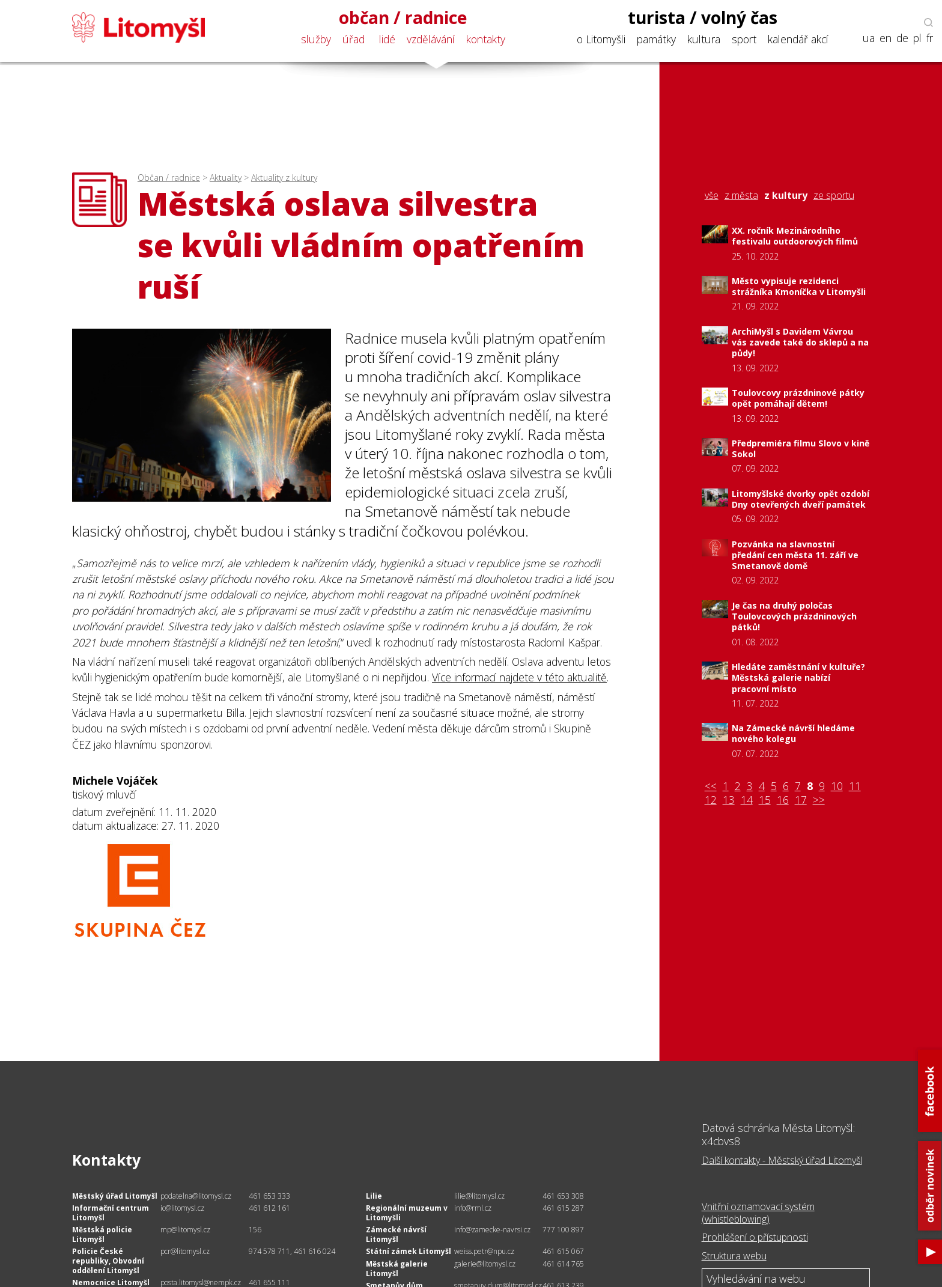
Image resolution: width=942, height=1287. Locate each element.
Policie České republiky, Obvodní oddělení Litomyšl (108, 1260)
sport (744, 39)
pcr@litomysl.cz (185, 1251)
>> (819, 800)
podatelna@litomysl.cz (195, 1196)
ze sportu (833, 195)
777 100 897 (563, 1230)
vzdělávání (431, 39)
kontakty (485, 39)
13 (729, 800)
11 (855, 786)
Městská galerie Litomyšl (397, 1269)
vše (712, 195)
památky (656, 39)
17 (801, 800)
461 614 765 (563, 1264)
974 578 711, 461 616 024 (292, 1251)
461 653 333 (269, 1196)
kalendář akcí (798, 39)
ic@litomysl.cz (182, 1208)
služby (316, 39)
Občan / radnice (169, 177)
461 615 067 (563, 1251)
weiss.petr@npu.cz (484, 1251)
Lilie (374, 1196)
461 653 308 (563, 1196)
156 (255, 1230)
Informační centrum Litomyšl (110, 1213)
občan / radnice (403, 17)
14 (747, 800)
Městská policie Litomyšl (102, 1234)
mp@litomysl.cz (185, 1230)
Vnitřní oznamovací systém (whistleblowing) (758, 1213)
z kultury (785, 195)
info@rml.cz (472, 1208)
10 (837, 786)
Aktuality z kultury (284, 177)
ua (869, 38)
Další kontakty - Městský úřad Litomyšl (782, 1160)
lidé (387, 39)
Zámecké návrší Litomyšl (396, 1234)
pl (917, 38)
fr (929, 38)
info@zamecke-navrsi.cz (492, 1230)
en (886, 38)
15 (765, 800)
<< (711, 786)
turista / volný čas (702, 17)
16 (783, 800)
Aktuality (226, 177)
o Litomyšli (601, 39)
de (902, 38)
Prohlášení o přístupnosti (755, 1237)
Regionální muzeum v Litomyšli (407, 1213)
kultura (703, 39)
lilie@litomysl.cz (479, 1196)
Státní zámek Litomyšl (408, 1251)
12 (711, 800)
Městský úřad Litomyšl (114, 1196)
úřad (353, 39)
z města (741, 195)
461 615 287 (563, 1208)
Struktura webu (734, 1255)
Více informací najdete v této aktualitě (519, 677)
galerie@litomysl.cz (484, 1264)
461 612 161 (269, 1208)
